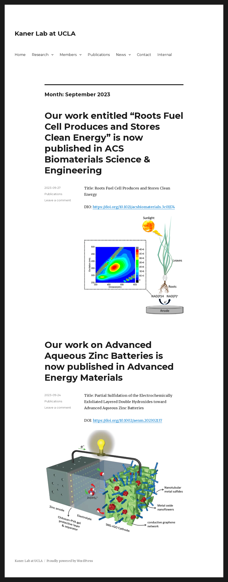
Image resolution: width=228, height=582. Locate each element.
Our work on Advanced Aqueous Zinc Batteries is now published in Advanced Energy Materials (109, 361)
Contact (144, 55)
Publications (99, 55)
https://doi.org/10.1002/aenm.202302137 (127, 420)
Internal (164, 55)
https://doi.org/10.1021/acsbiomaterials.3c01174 (134, 207)
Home (20, 55)
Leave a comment (58, 200)
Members (68, 55)
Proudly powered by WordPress (70, 561)
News (121, 55)
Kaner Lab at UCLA (45, 33)
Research (40, 55)
